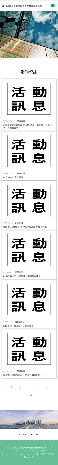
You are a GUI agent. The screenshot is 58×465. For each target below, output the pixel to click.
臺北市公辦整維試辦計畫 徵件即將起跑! (22, 375)
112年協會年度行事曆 (13, 177)
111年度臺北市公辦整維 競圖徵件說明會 (22, 276)
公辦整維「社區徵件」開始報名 (18, 325)
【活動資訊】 (20, 121)
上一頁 (10, 387)
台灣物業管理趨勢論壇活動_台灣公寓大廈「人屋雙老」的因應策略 (27, 126)
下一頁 (29, 395)
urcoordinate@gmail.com (21, 454)
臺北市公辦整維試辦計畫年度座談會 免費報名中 (26, 226)
